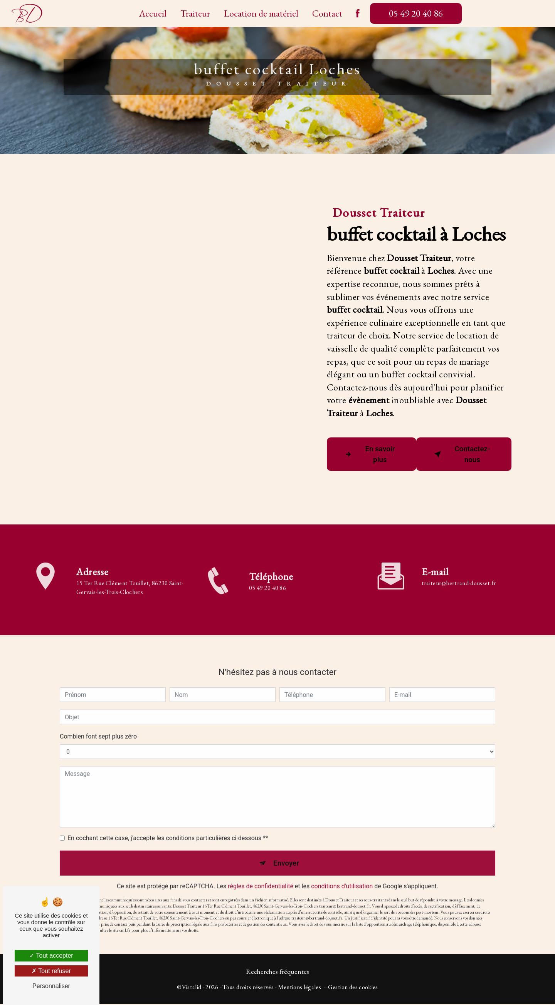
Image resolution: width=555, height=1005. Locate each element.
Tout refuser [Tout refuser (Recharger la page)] (51, 971)
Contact (327, 13)
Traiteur (195, 13)
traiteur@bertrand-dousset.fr (459, 573)
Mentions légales (299, 988)
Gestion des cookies (353, 988)
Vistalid (192, 988)
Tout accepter (51, 955)
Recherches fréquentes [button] (277, 972)
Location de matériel (261, 13)
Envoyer (286, 853)
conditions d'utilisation (342, 877)
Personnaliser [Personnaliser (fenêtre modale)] (51, 986)
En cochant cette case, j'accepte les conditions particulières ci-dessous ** (167, 828)
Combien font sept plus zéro (98, 726)
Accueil (152, 13)
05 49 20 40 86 (416, 13)
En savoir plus (369, 454)
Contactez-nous (461, 454)
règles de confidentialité (260, 877)
